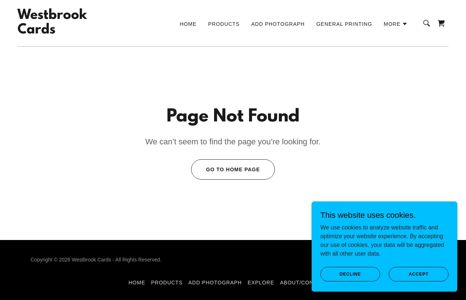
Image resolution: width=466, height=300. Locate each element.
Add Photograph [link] (278, 24)
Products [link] (224, 24)
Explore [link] (261, 282)
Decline (350, 273)
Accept (419, 273)
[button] (396, 24)
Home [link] (188, 24)
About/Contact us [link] (308, 282)
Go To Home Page (233, 169)
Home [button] (137, 282)
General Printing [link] (344, 24)
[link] (52, 31)
